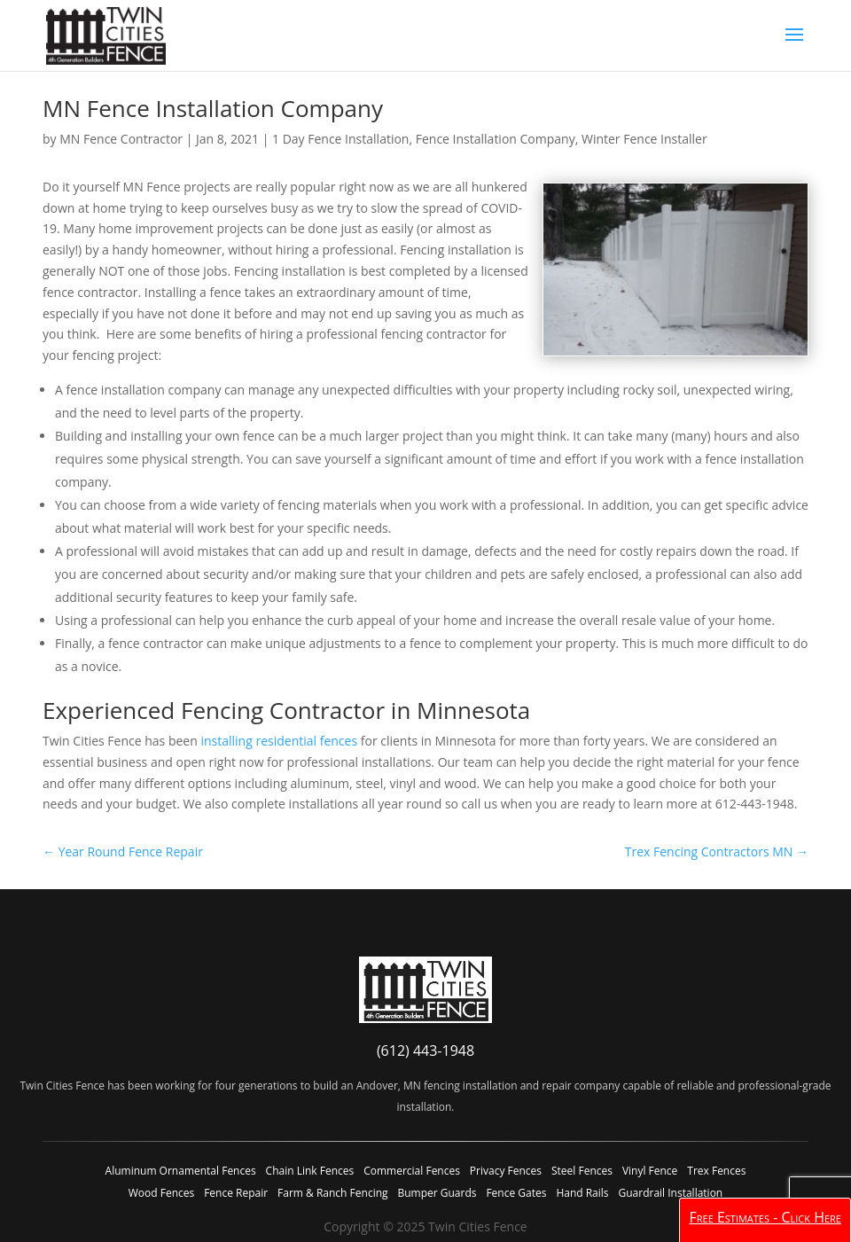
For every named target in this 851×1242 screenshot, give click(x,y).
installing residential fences (278, 740)
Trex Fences (716, 1170)
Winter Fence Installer (644, 138)
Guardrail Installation (670, 1192)
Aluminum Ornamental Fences (180, 1170)
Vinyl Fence (649, 1170)
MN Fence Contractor (121, 138)
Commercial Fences (411, 1170)
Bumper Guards (436, 1192)
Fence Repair (236, 1192)
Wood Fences (161, 1192)
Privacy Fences (506, 1170)
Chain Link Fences (310, 1170)
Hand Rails (582, 1192)
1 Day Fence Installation (340, 138)
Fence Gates (516, 1192)
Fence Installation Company (495, 138)
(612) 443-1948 (425, 1050)
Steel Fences (582, 1170)
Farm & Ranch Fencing (332, 1192)
